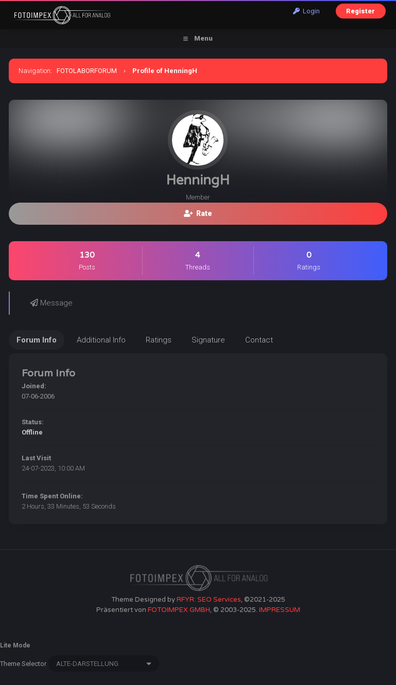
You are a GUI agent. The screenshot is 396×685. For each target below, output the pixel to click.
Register (360, 11)
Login (306, 11)
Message (51, 303)
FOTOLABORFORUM (87, 71)
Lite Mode (15, 645)
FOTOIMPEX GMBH (179, 610)
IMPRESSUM (279, 610)
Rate (198, 213)
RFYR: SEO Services (209, 600)
